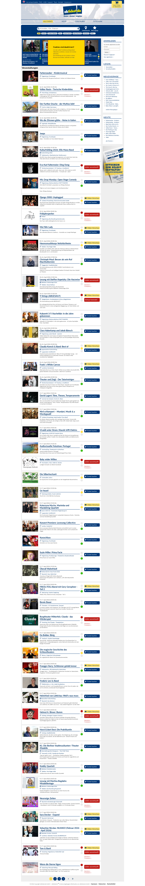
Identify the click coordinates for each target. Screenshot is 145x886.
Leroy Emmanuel (110, 94)
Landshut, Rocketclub (48, 368)
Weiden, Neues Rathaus (48, 285)
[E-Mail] (112, 47)
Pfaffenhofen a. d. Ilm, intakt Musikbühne (53, 684)
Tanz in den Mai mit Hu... (112, 83)
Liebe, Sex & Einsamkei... (112, 81)
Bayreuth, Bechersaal (47, 818)
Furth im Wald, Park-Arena (49, 107)
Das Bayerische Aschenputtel (47, 55)
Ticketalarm (80, 21)
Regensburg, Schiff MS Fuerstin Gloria (52, 433)
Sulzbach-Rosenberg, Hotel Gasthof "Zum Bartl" (55, 417)
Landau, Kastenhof (47, 526)
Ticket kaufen (91, 75)
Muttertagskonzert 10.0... (112, 89)
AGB (44, 2)
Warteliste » (87, 94)
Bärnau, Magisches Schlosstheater (51, 655)
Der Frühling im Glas (111, 130)
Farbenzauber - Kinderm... (113, 120)
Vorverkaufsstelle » (111, 69)
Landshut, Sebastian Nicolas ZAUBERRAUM (54, 835)
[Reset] (78, 28)
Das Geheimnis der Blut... (113, 135)
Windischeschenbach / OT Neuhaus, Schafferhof (55, 168)
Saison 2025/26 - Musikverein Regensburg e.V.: (53, 510)
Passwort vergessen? (109, 54)
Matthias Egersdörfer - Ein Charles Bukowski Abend (31, 56)
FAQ (40, 2)
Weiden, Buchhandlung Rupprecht (51, 788)
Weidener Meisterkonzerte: (48, 769)
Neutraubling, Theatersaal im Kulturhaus (53, 449)
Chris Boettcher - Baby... (112, 104)
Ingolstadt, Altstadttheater (49, 123)
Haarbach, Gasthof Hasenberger (50, 638)
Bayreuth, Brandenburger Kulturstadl (52, 801)
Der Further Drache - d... (112, 126)
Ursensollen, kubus (47, 477)
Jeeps (107, 137)
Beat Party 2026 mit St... (112, 124)
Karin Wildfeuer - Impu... (112, 79)
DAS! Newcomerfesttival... (113, 100)
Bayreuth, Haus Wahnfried (49, 574)
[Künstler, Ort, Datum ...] (58, 28)
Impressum (67, 2)
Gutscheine (97, 21)
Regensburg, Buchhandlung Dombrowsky (53, 219)
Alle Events (47, 21)
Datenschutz (102, 884)
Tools (55, 2)
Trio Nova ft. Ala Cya (111, 87)
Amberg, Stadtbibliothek (48, 733)
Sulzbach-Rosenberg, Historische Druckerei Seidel (55, 200)
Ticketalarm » (87, 96)
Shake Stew (109, 102)
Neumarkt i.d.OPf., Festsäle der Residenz (53, 753)
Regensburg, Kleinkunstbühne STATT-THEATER (55, 183)
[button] (107, 52)
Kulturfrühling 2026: (46, 153)
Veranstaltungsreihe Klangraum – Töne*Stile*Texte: (54, 751)
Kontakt (60, 2)
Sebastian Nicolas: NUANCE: (48, 833)
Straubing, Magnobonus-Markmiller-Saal (53, 852)
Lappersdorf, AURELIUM (48, 352)
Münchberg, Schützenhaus (49, 92)
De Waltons (109, 98)
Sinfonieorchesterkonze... (113, 93)
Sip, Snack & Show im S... (113, 85)
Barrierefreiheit (111, 884)
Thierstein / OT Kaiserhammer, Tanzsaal (52, 605)
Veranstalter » (109, 67)
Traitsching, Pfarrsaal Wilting (49, 867)
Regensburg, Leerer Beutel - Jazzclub (52, 334)
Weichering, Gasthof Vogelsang (50, 592)
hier (73, 57)
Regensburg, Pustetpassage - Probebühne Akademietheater (58, 555)
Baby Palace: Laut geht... (112, 106)
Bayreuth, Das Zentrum (48, 701)
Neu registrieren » (108, 57)
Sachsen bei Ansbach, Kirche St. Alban (52, 399)
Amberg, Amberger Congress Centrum (52, 715)
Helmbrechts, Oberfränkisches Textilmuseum (54, 155)
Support (50, 2)
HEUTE (64, 21)
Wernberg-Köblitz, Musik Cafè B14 (51, 494)
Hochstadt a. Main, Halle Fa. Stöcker (52, 462)
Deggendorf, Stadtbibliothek (49, 265)
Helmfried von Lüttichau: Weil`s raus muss (89, 56)
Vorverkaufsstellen (32, 2)
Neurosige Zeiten (110, 131)
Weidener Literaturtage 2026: (48, 282)
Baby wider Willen (111, 133)
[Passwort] (112, 49)
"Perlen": (43, 216)
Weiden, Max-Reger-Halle (49, 246)
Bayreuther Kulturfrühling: (48, 698)
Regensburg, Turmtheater (49, 76)
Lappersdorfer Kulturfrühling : (49, 349)
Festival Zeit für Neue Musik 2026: (50, 571)
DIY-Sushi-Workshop (111, 96)
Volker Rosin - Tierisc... (112, 128)
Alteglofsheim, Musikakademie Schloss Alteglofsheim (56, 299)
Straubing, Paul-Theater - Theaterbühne (52, 622)
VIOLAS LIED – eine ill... (112, 91)
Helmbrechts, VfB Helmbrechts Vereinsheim (54, 669)
